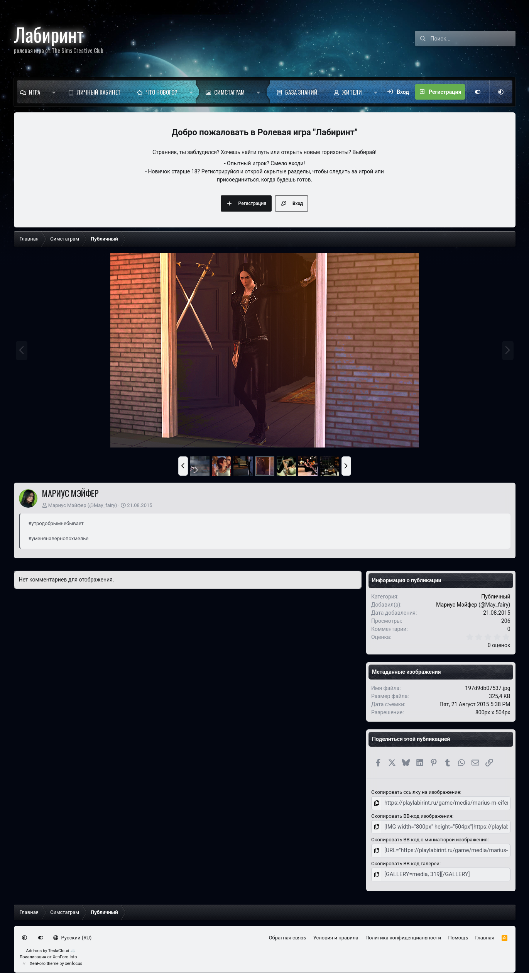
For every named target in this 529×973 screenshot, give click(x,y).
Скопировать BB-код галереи (405, 861)
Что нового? (161, 92)
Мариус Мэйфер (67, 505)
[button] (54, 91)
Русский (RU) (72, 934)
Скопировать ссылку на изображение (415, 792)
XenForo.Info (65, 953)
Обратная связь (287, 934)
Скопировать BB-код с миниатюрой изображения (429, 838)
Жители (352, 92)
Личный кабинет (99, 92)
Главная (484, 934)
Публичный (495, 596)
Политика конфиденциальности (403, 934)
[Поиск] (473, 38)
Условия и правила (335, 934)
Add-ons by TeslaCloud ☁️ (51, 947)
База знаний (301, 92)
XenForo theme (44, 960)
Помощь (458, 934)
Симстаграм (229, 92)
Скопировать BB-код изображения (411, 815)
